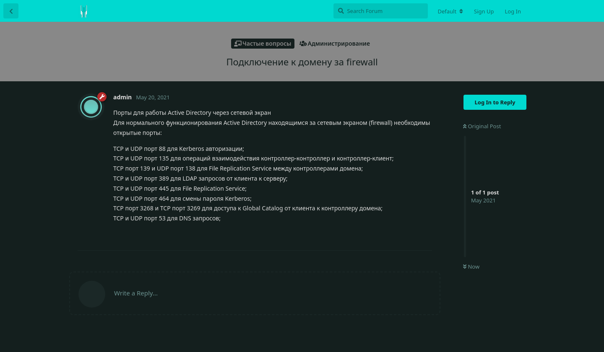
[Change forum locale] (450, 11)
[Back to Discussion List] (10, 10)
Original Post (482, 126)
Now (471, 266)
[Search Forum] (380, 10)
